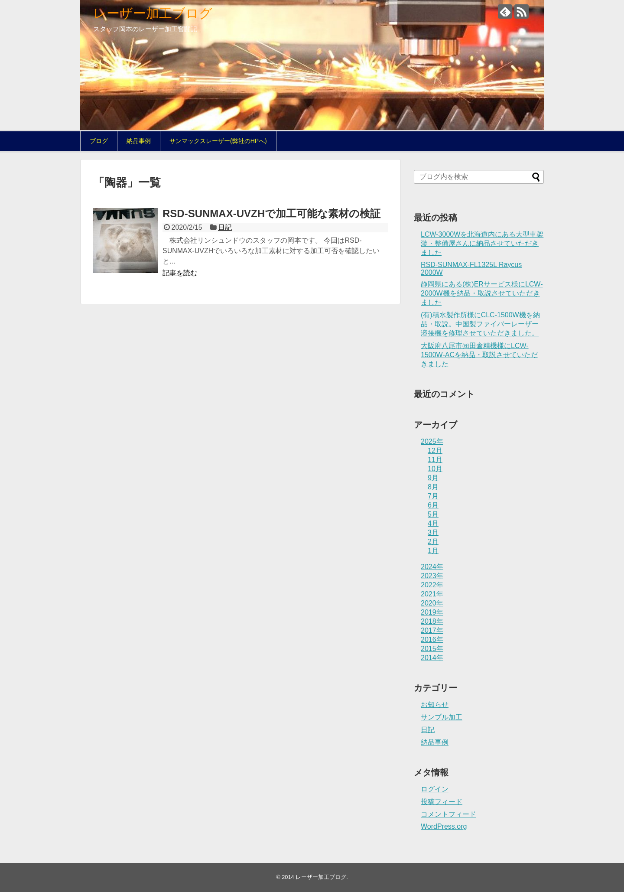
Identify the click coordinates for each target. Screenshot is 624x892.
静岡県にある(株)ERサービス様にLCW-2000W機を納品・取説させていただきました (482, 293)
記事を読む (179, 273)
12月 (435, 450)
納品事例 (139, 140)
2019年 (432, 612)
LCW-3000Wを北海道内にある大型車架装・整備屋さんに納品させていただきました (482, 243)
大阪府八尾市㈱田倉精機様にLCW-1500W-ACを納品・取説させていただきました (479, 355)
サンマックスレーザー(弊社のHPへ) (218, 140)
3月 (433, 532)
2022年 (432, 585)
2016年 (432, 639)
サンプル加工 (441, 717)
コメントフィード (448, 814)
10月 (435, 468)
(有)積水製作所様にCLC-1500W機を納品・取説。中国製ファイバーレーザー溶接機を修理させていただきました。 (480, 324)
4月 (433, 523)
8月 (433, 487)
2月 (433, 541)
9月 (433, 478)
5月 (433, 514)
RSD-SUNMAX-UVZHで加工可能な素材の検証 (271, 213)
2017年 (432, 630)
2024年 (432, 566)
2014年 (432, 657)
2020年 (432, 603)
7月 (433, 496)
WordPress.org (444, 826)
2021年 (432, 594)
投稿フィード (441, 801)
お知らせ (434, 704)
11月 (435, 459)
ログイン (434, 789)
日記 (225, 227)
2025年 (432, 441)
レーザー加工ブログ (152, 13)
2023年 (432, 575)
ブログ (99, 140)
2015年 (432, 648)
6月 (433, 505)
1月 (433, 550)
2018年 (432, 621)
